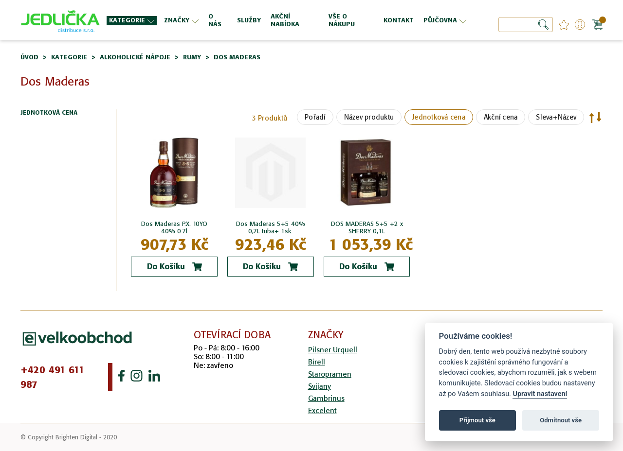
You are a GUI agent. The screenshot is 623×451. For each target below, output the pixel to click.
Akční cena (501, 117)
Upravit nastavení (540, 394)
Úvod (29, 57)
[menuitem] (132, 20)
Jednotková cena (438, 117)
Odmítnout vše (561, 420)
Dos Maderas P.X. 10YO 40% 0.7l (174, 227)
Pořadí (315, 117)
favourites (564, 24)
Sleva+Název (556, 117)
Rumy (192, 57)
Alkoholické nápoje (135, 57)
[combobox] (525, 24)
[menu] (288, 20)
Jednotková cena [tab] (48, 113)
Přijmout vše (477, 420)
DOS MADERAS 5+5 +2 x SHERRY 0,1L (367, 227)
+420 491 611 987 (52, 377)
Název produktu (369, 117)
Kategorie (69, 57)
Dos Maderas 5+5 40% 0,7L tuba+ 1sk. (270, 227)
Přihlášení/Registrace (580, 24)
